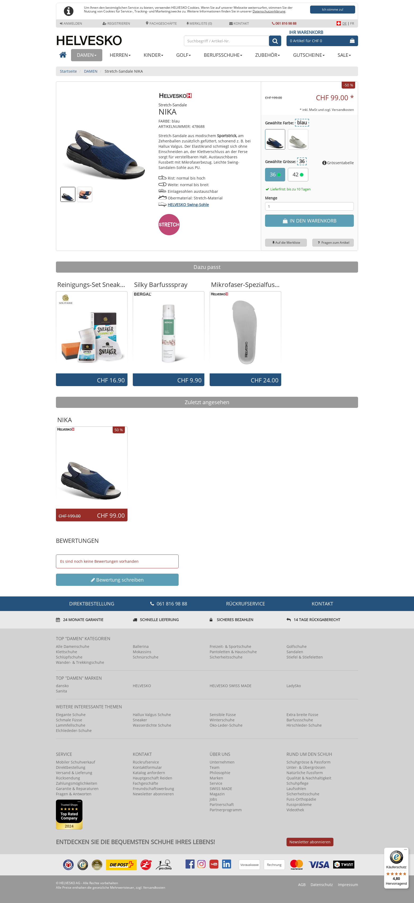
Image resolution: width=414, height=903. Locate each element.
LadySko (294, 685)
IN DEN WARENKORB (309, 220)
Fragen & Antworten (73, 793)
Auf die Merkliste (285, 242)
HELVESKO (142, 685)
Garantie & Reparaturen (77, 788)
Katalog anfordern (149, 772)
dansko (62, 685)
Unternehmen (222, 762)
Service (216, 783)
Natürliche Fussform (305, 772)
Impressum (348, 884)
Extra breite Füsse (302, 714)
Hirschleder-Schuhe (304, 725)
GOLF (183, 55)
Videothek (295, 809)
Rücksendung (68, 777)
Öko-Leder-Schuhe (226, 725)
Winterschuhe (222, 719)
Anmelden (71, 23)
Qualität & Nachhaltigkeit (309, 777)
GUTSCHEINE (309, 55)
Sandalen (295, 651)
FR (352, 23)
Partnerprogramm (226, 809)
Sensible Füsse (223, 714)
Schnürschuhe (145, 657)
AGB (302, 884)
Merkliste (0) (199, 23)
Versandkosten (343, 109)
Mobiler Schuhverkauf (75, 762)
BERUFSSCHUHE (223, 55)
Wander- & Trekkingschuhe (80, 662)
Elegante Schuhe (71, 714)
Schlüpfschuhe (69, 657)
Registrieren (116, 23)
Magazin (217, 793)
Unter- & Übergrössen (306, 767)
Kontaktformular (147, 767)
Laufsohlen (296, 788)
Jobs (213, 799)
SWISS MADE (221, 788)
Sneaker (140, 719)
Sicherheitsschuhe (226, 657)
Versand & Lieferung (74, 772)
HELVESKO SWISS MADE (231, 685)
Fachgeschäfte (161, 23)
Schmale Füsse (69, 719)
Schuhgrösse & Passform (309, 762)
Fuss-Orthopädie (301, 799)
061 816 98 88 (284, 23)
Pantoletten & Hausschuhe (233, 651)
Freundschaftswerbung (153, 788)
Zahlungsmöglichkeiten (76, 783)
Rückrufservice (245, 603)
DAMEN (86, 55)
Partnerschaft (222, 804)
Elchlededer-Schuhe (74, 730)
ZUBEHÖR (267, 55)
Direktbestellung (70, 767)
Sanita (61, 690)
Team (214, 767)
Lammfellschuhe (70, 725)
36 (275, 174)
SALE (344, 55)
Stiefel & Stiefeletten (305, 657)
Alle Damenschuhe (72, 646)
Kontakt (239, 23)
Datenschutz (322, 884)
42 (298, 174)
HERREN (120, 55)
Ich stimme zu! (332, 9)
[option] (91, 332)
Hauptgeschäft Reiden (152, 777)
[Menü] (405, 851)
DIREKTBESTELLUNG (91, 603)
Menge (271, 197)
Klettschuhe (66, 651)
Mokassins (142, 651)
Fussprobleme (299, 804)
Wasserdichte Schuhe (152, 725)
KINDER (153, 55)
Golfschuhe (297, 646)
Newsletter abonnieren (153, 793)
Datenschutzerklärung (269, 11)
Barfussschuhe (300, 719)
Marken (216, 777)
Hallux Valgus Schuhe (152, 714)
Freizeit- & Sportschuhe (230, 646)
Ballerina (141, 646)
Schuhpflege (298, 783)
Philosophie (220, 772)
